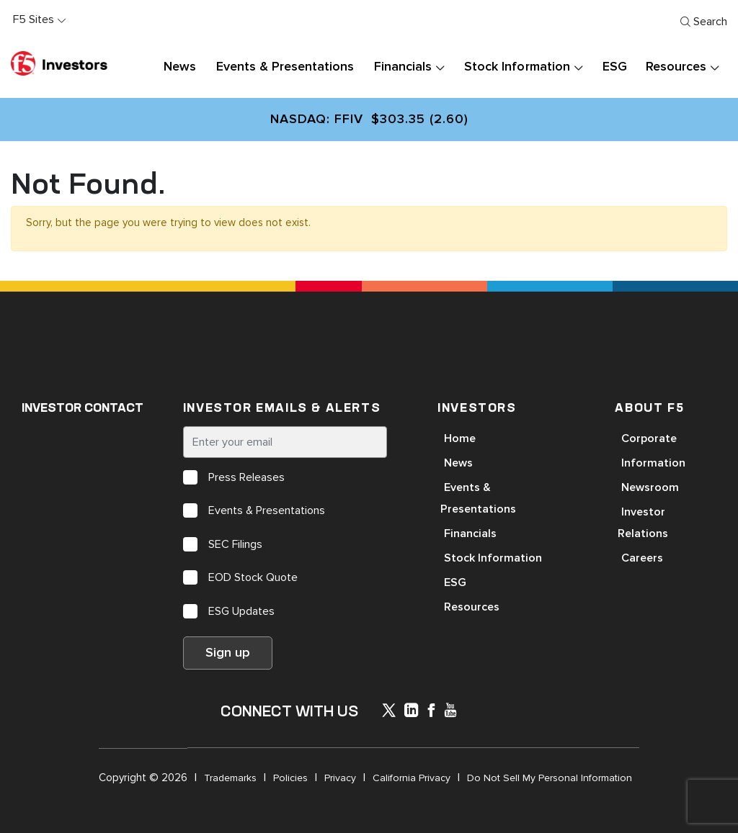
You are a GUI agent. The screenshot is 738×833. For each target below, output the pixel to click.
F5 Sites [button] (33, 19)
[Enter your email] (285, 442)
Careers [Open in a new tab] (642, 558)
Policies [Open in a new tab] (290, 778)
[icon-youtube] (450, 711)
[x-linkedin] (411, 711)
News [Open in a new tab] (458, 463)
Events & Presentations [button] (285, 66)
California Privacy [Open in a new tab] (411, 778)
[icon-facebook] (431, 711)
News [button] (180, 66)
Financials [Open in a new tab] (470, 533)
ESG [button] (615, 66)
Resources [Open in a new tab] (471, 607)
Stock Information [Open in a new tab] (493, 558)
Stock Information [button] (516, 66)
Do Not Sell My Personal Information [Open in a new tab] (549, 778)
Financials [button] (403, 66)
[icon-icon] (389, 712)
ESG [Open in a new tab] (455, 582)
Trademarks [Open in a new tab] (230, 778)
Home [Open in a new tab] (460, 438)
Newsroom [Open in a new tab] (650, 487)
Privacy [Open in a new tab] (340, 778)
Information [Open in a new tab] (653, 463)
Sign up (227, 653)
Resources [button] (676, 66)
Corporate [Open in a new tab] (649, 438)
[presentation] (439, 67)
